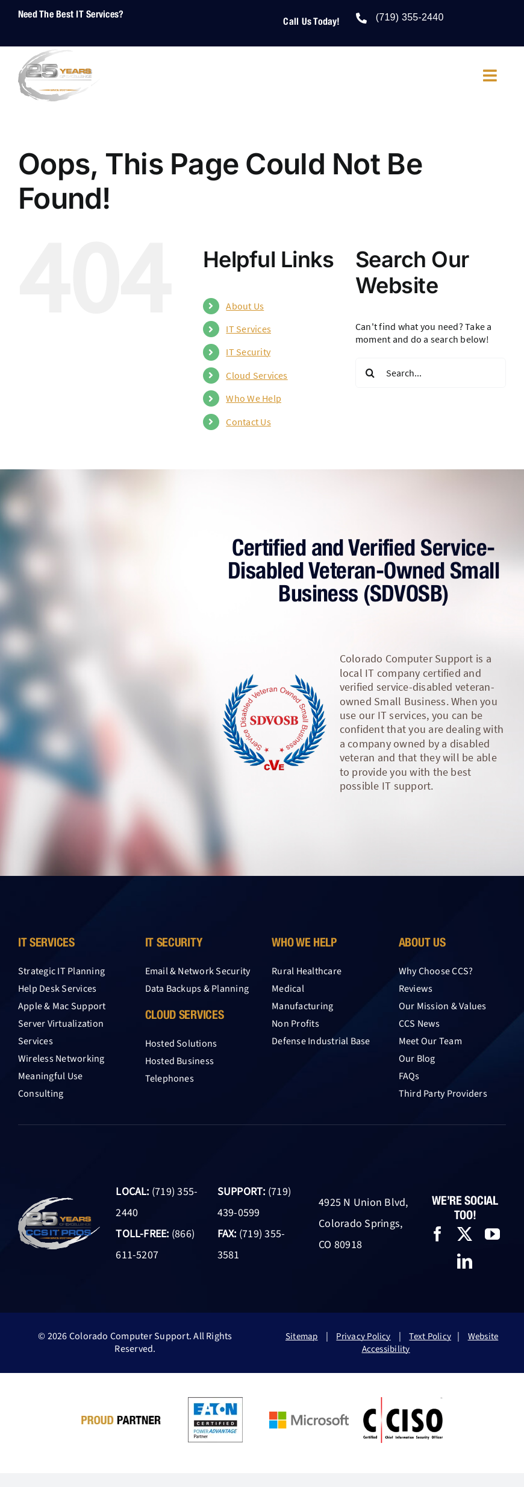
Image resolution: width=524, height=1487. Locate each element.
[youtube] (492, 1233)
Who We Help (253, 398)
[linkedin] (464, 1261)
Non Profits (295, 1023)
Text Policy (430, 1336)
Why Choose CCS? (436, 971)
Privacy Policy (363, 1336)
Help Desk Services (57, 988)
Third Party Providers (443, 1093)
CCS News (419, 1023)
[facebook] (437, 1233)
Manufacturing (302, 1006)
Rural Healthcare (307, 971)
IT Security (248, 352)
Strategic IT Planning (61, 971)
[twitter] (464, 1233)
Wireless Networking (61, 1058)
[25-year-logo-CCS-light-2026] (59, 54)
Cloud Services (256, 375)
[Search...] (430, 373)
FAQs (409, 1076)
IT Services (248, 329)
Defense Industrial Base (321, 1041)
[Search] (370, 373)
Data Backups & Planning (197, 988)
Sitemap (301, 1336)
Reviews (416, 988)
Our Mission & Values (443, 1006)
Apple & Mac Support (62, 1006)
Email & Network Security (198, 971)
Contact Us (248, 422)
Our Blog (417, 1058)
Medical (288, 988)
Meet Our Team (430, 1041)
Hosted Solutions (181, 1043)
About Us (245, 306)
